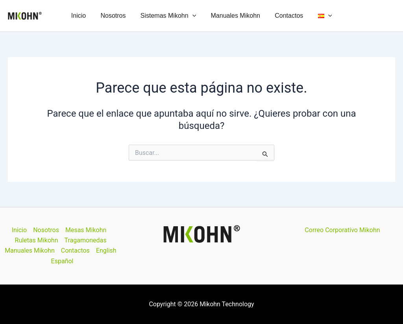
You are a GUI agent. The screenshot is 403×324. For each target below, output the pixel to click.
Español (62, 261)
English (106, 250)
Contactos (286, 15)
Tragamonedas (86, 240)
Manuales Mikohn (234, 15)
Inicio (83, 15)
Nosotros (116, 15)
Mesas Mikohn (85, 230)
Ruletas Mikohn (36, 240)
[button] (193, 16)
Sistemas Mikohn (169, 16)
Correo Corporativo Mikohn (342, 230)
